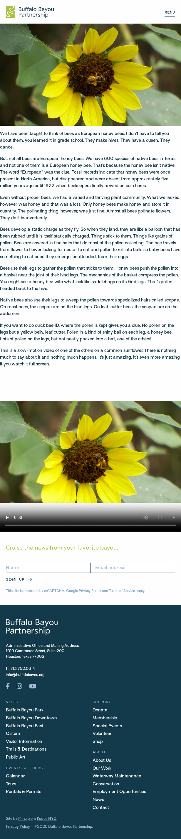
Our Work (102, 769)
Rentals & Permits (23, 792)
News (98, 800)
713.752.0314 (23, 669)
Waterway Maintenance (117, 776)
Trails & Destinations (26, 749)
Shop (98, 742)
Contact (101, 808)
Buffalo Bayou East (24, 726)
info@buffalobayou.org (25, 675)
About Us (102, 761)
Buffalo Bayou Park (24, 710)
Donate (100, 710)
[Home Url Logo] (30, 12)
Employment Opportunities (119, 792)
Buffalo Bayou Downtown (31, 718)
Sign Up (15, 579)
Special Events (107, 726)
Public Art (15, 757)
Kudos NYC (46, 819)
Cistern (13, 734)
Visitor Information (24, 742)
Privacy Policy (90, 591)
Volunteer (102, 734)
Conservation (106, 784)
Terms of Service (122, 591)
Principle (25, 819)
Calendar (15, 776)
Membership (105, 718)
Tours (11, 784)
